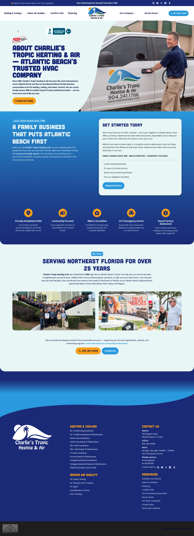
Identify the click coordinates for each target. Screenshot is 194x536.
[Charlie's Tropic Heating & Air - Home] (97, 13)
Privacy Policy (148, 504)
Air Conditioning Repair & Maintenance (86, 434)
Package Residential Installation (83, 460)
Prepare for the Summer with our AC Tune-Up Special (32, 3)
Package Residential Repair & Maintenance (88, 464)
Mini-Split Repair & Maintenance (84, 449)
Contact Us (110, 350)
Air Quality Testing (78, 479)
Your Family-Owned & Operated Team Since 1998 (97, 3)
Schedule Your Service (151, 478)
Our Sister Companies (151, 501)
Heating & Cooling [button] (12, 13)
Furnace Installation (78, 453)
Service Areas (148, 497)
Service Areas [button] (151, 13)
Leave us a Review (149, 482)
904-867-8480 (178, 13)
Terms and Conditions (151, 508)
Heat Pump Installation (80, 438)
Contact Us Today (24, 100)
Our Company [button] (126, 13)
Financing (72, 13)
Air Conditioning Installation (82, 430)
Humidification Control (79, 490)
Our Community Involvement (154, 493)
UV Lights (74, 486)
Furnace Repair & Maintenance (83, 456)
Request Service (113, 185)
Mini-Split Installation (79, 445)
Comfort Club (57, 13)
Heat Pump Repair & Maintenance (84, 442)
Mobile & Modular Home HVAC (83, 467)
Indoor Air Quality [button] (35, 13)
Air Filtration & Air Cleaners (82, 483)
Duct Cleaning (76, 494)
